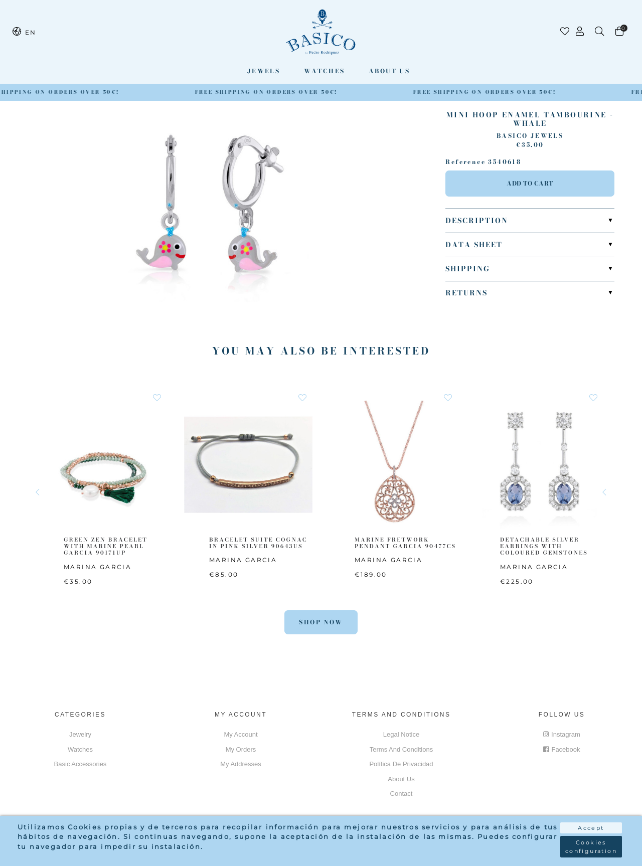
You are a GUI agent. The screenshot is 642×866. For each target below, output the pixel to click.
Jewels (263, 71)
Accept (591, 827)
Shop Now (321, 622)
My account (240, 734)
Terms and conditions (401, 749)
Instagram (561, 734)
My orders (241, 749)
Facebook (561, 749)
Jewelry (80, 734)
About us (389, 71)
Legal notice (401, 734)
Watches (324, 71)
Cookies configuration (591, 846)
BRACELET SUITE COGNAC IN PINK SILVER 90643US (258, 543)
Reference (465, 161)
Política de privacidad (401, 764)
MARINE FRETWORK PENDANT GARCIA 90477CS (405, 543)
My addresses (240, 764)
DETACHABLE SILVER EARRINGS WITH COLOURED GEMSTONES (544, 546)
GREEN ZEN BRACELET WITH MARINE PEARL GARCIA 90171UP (105, 546)
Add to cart (530, 183)
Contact (401, 793)
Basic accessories (80, 764)
